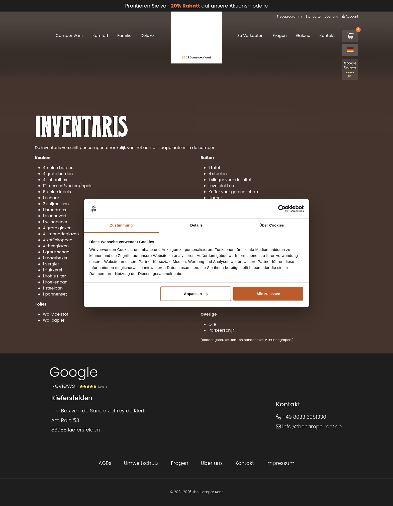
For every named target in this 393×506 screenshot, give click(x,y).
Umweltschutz (141, 463)
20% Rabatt (185, 5)
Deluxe (147, 35)
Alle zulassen (268, 294)
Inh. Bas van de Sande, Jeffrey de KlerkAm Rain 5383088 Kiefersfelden (98, 420)
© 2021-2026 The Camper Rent (196, 491)
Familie (124, 35)
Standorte (313, 16)
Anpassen (196, 294)
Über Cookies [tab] (271, 225)
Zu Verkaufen (250, 35)
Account (352, 16)
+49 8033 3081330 (301, 416)
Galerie (303, 35)
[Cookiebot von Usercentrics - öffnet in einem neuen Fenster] (282, 208)
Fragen (280, 35)
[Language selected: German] (350, 50)
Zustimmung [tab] (121, 225)
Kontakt (327, 35)
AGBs (105, 463)
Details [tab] (196, 225)
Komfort (100, 35)
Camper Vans (69, 35)
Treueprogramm (289, 16)
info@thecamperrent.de (309, 426)
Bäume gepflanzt (196, 57)
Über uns (331, 16)
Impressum (280, 463)
